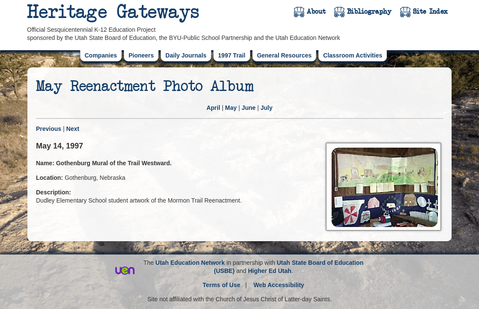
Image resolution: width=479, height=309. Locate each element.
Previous (48, 128)
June (249, 107)
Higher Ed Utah (269, 270)
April (213, 107)
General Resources (284, 55)
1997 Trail (231, 55)
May (231, 107)
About (316, 11)
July (266, 107)
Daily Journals (186, 55)
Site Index (430, 11)
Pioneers (141, 55)
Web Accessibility (279, 285)
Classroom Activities (352, 55)
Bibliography (369, 11)
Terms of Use (221, 285)
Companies (101, 55)
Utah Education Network (190, 262)
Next (72, 128)
